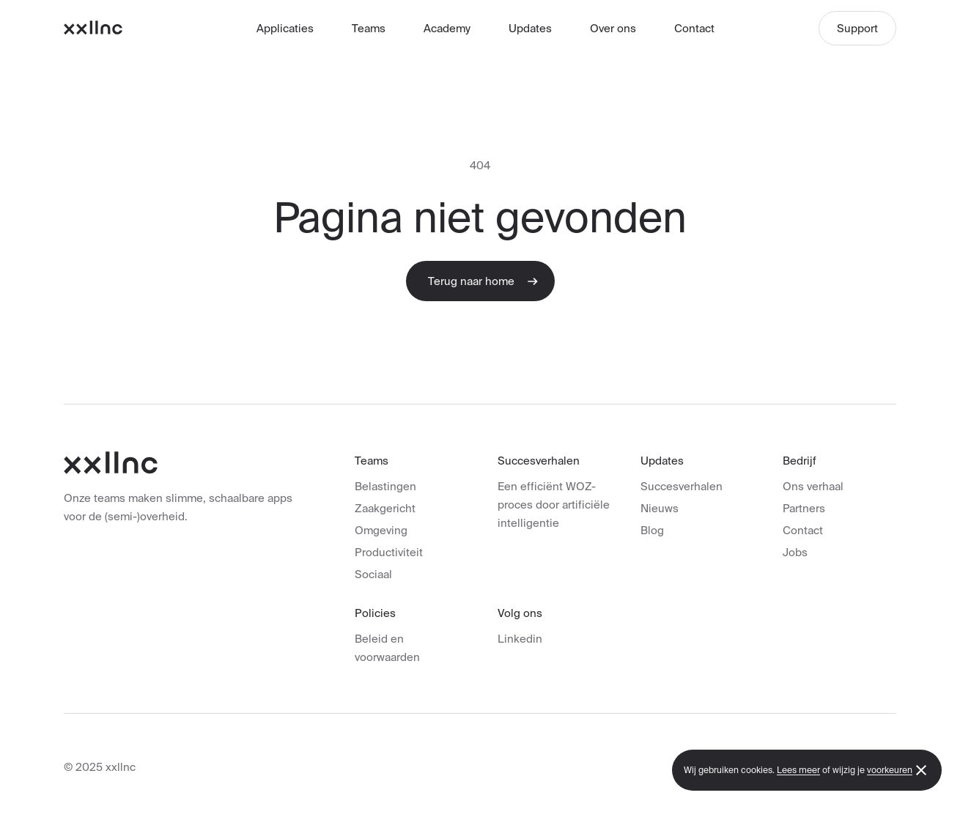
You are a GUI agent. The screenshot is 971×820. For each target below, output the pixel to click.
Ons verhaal (813, 486)
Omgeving (381, 530)
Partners (804, 508)
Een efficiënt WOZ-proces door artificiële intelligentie (554, 504)
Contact (694, 28)
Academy (447, 28)
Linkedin (520, 638)
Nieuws (659, 508)
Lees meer (798, 770)
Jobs (795, 552)
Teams (368, 28)
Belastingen (385, 486)
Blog (652, 530)
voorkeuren (889, 770)
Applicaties (285, 28)
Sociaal (373, 574)
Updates (530, 28)
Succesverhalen (681, 486)
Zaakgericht (385, 508)
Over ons (613, 28)
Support (857, 28)
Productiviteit (389, 552)
